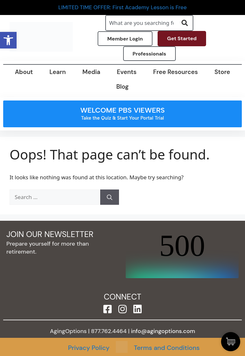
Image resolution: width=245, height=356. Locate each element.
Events (127, 72)
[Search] (109, 197)
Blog (122, 87)
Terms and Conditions (167, 348)
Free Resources (175, 72)
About (24, 72)
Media (91, 72)
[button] (8, 40)
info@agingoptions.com (163, 331)
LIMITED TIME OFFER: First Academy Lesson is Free (122, 7)
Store (222, 72)
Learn (57, 72)
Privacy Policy (88, 348)
